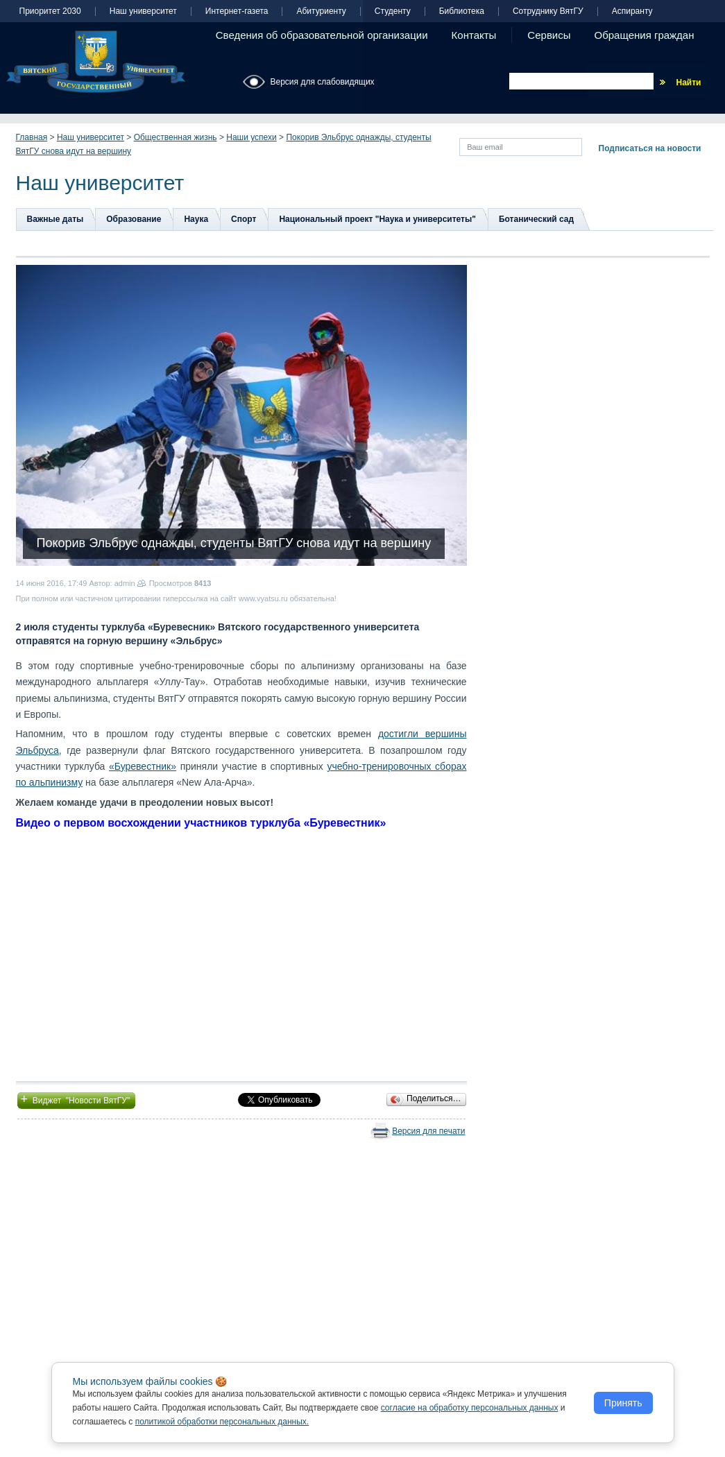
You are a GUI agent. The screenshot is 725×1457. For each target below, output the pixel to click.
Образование (133, 219)
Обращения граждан (644, 35)
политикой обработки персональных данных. (222, 1421)
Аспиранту (632, 11)
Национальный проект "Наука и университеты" (377, 219)
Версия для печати (428, 1131)
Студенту (393, 11)
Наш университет (143, 11)
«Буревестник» (142, 766)
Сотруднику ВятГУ (548, 11)
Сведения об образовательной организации (322, 35)
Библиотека (461, 11)
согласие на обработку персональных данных (469, 1408)
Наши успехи (251, 137)
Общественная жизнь (175, 137)
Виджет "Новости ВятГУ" (77, 1099)
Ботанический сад (536, 219)
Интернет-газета (236, 11)
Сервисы (548, 35)
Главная (32, 137)
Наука (196, 219)
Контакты (474, 35)
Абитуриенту (321, 11)
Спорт (243, 219)
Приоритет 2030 (50, 11)
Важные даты (55, 219)
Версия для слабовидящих (323, 82)
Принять (623, 1402)
